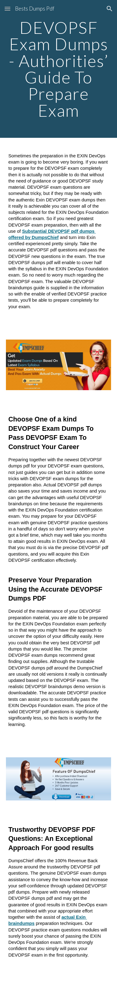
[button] (7, 8)
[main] (58, 69)
